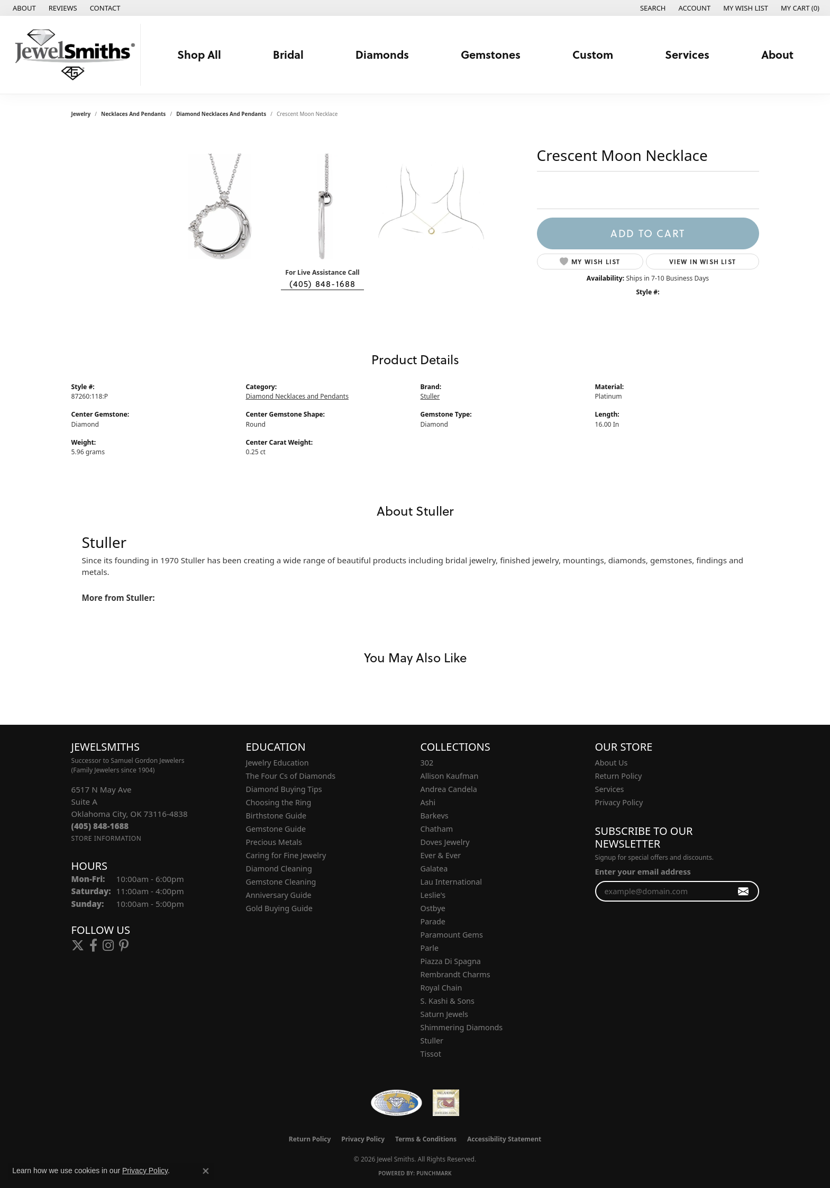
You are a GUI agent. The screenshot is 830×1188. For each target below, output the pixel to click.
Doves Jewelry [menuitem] (445, 842)
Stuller (430, 396)
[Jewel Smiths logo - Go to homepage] (73, 55)
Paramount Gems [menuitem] (452, 935)
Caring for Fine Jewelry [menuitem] (286, 855)
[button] (652, 8)
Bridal (288, 54)
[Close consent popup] (206, 1171)
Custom (592, 54)
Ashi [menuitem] (428, 802)
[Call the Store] (100, 826)
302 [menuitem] (427, 763)
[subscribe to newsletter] (743, 891)
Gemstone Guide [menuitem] (276, 829)
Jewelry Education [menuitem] (277, 763)
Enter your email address (643, 871)
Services (687, 54)
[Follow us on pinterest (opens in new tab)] (124, 945)
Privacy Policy (619, 802)
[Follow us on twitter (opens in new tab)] (77, 945)
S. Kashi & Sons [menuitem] (448, 1001)
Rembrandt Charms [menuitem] (455, 974)
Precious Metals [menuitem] (274, 842)
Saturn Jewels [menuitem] (444, 1014)
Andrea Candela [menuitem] (449, 789)
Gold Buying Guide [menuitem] (279, 908)
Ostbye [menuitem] (433, 908)
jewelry (81, 114)
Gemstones (491, 54)
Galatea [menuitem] (434, 868)
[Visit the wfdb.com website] (396, 1103)
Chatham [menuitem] (437, 829)
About (777, 54)
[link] (23, 8)
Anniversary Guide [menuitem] (279, 895)
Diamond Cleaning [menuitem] (279, 868)
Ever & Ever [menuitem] (441, 855)
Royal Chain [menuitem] (441, 988)
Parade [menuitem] (433, 921)
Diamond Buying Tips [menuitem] (284, 789)
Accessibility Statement (504, 1139)
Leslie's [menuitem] (433, 895)
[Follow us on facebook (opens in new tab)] (93, 945)
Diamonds (382, 54)
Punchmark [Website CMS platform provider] (434, 1173)
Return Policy (618, 776)
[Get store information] (106, 838)
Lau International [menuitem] (451, 882)
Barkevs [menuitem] (435, 816)
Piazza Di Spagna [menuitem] (451, 961)
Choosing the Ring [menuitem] (279, 802)
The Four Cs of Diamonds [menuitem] (291, 776)
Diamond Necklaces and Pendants (221, 114)
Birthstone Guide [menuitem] (276, 816)
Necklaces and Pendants (133, 114)
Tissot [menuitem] (431, 1054)
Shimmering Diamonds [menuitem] (462, 1027)
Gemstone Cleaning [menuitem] (281, 882)
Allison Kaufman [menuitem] (450, 776)
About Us (611, 763)
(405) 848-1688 (322, 284)
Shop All (199, 54)
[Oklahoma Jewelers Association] (446, 1103)
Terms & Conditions (426, 1139)
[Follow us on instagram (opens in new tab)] (108, 945)
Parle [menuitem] (430, 948)
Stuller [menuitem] (432, 1041)
